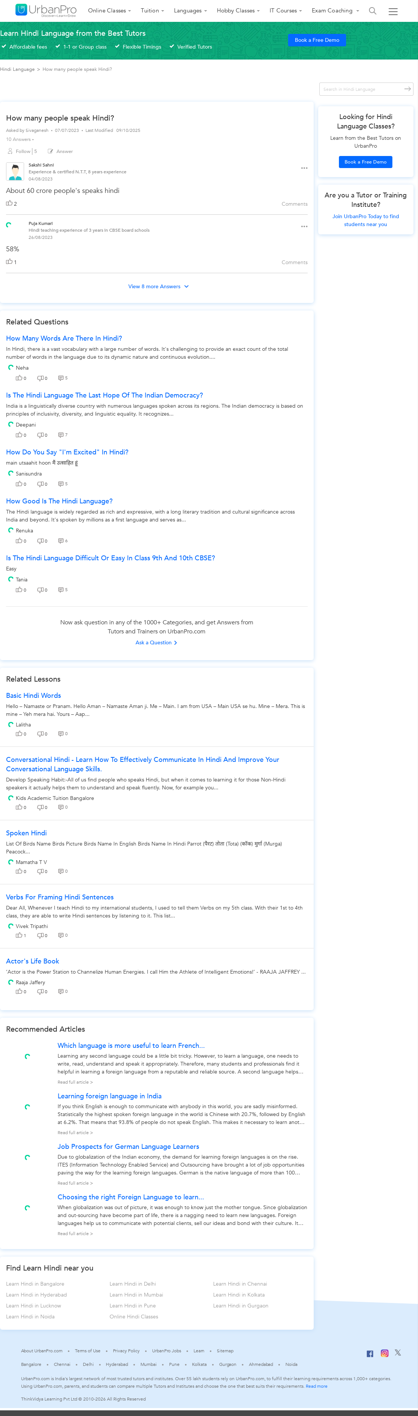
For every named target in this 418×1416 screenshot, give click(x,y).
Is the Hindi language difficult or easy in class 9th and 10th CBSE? (110, 558)
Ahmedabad (261, 1364)
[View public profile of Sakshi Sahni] (15, 172)
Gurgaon (227, 1364)
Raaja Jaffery (30, 982)
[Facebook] (370, 1357)
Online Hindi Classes (134, 1316)
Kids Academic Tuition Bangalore (55, 798)
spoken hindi (26, 833)
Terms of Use (88, 1351)
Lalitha (23, 724)
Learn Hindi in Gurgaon (240, 1305)
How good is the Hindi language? (59, 501)
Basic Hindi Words (33, 695)
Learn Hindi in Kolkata (239, 1294)
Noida (291, 1364)
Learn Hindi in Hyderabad (36, 1294)
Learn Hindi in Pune (133, 1305)
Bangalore (31, 1364)
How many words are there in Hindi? (64, 338)
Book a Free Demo (317, 40)
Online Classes (107, 10)
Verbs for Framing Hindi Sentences (60, 897)
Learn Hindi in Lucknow (33, 1305)
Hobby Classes (236, 10)
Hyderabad (117, 1364)
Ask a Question (157, 642)
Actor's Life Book (32, 961)
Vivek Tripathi (32, 926)
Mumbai (148, 1364)
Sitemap (225, 1351)
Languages (188, 10)
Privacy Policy (126, 1351)
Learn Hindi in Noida (30, 1316)
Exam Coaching (333, 10)
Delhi (88, 1364)
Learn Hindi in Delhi (133, 1284)
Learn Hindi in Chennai (240, 1284)
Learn (199, 1351)
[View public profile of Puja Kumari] (8, 224)
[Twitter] (398, 1354)
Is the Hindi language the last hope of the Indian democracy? (104, 395)
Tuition (150, 10)
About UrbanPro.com (42, 1351)
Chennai (62, 1364)
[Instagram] (385, 1356)
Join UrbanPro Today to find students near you (366, 220)
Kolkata (199, 1364)
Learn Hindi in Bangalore (35, 1284)
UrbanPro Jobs (166, 1351)
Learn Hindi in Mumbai (136, 1294)
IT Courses (283, 10)
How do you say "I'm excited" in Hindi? (67, 452)
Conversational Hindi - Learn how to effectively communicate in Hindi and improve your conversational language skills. (142, 764)
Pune (174, 1364)
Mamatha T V (31, 862)
